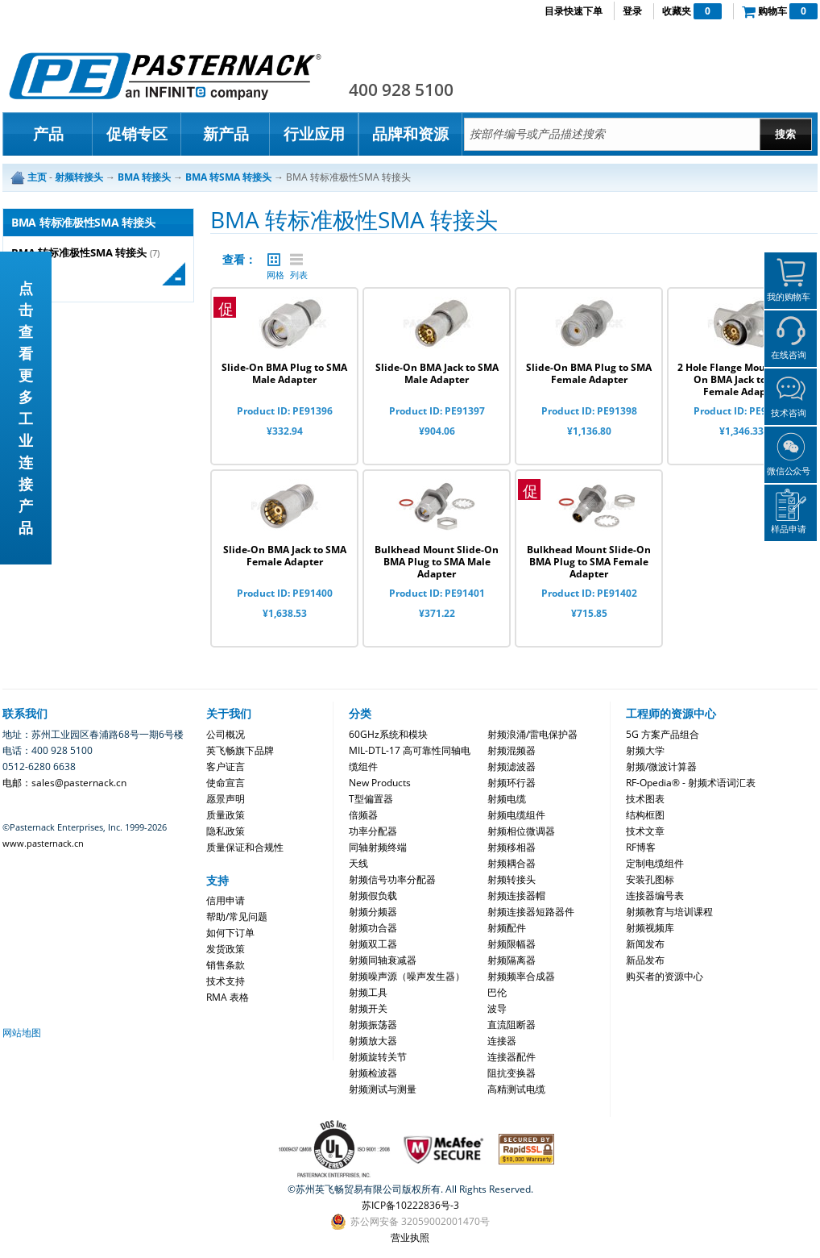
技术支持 (225, 981)
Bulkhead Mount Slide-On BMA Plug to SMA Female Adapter (589, 562)
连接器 (501, 1041)
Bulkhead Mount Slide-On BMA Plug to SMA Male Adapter (437, 562)
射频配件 (506, 928)
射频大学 (645, 750)
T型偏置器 (371, 799)
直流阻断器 (511, 1024)
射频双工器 (373, 944)
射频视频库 (650, 928)
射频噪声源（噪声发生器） (407, 976)
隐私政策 (225, 831)
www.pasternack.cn (43, 843)
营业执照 (410, 1237)
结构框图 (645, 815)
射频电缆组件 (516, 815)
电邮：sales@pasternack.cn (64, 782)
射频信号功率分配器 (392, 879)
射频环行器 (511, 782)
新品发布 (645, 960)
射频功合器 (373, 928)
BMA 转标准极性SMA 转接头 (79, 253)
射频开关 (368, 1008)
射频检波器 (373, 1073)
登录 (632, 11)
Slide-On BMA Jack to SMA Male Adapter (437, 373)
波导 (497, 1008)
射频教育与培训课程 (669, 912)
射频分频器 (373, 912)
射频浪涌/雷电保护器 (532, 734)
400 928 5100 (401, 89)
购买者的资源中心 (664, 976)
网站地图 (21, 1032)
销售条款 (225, 965)
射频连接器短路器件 (530, 912)
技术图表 (645, 799)
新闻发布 (645, 944)
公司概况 (225, 734)
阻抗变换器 (511, 1073)
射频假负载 (373, 895)
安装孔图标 (650, 879)
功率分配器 (373, 831)
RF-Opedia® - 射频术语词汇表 (691, 782)
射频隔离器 (511, 960)
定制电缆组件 (655, 863)
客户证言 (225, 766)
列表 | (296, 259)
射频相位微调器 (521, 831)
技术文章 (645, 831)
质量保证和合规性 (245, 847)
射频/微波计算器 (661, 766)
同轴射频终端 (378, 847)
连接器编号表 (655, 895)
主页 (37, 177)
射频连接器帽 (516, 895)
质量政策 (225, 815)
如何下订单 (230, 932)
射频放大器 (373, 1041)
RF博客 (641, 847)
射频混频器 (511, 750)
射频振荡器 (373, 1024)
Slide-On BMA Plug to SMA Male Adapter (284, 373)
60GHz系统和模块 (388, 734)
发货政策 (225, 949)
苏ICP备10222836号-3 (410, 1205)
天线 (358, 863)
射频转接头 (511, 879)
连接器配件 (511, 1057)
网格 (273, 259)
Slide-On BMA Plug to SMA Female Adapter (589, 373)
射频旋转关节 (378, 1057)
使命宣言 (225, 782)
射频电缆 (506, 799)
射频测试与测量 (382, 1089)
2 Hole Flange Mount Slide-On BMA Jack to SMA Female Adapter (741, 379)
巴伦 (497, 992)
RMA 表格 (227, 997)
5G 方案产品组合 (662, 734)
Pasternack (165, 76)
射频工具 (368, 992)
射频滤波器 (511, 766)
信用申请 (225, 900)
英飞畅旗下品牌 (240, 750)
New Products (380, 782)
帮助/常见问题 (236, 916)
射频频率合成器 (521, 976)
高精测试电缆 (516, 1089)
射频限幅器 (511, 944)
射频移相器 (511, 847)
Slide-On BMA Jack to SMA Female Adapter (284, 556)
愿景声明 (225, 799)
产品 (48, 133)
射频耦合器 (511, 863)
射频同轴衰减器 (382, 960)
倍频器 (363, 815)
